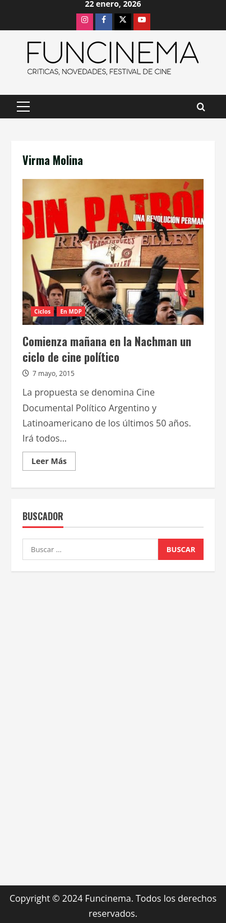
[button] (23, 106)
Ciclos (42, 311)
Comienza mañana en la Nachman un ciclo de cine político (113, 252)
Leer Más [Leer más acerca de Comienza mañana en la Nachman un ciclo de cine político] (53, 463)
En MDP (70, 311)
